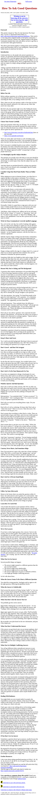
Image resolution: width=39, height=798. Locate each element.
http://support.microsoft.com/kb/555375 (12, 771)
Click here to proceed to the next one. (12, 787)
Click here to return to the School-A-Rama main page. (16, 790)
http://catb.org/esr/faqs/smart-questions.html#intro (15, 36)
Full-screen (28, 1)
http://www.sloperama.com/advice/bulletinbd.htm (18, 132)
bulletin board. (22, 778)
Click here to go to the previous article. (13, 782)
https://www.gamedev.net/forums (13, 136)
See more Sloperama (10, 1)
